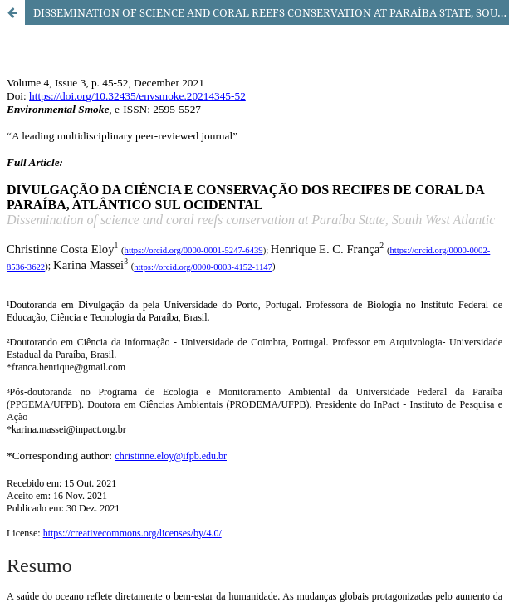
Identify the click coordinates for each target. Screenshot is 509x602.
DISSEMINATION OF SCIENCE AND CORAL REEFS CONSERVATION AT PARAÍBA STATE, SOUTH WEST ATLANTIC (271, 12)
